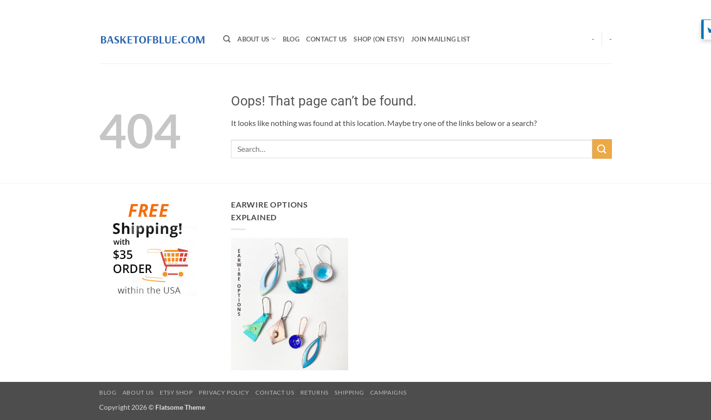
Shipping (349, 392)
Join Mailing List (440, 39)
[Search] (226, 39)
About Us (256, 38)
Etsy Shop (176, 392)
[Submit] (602, 148)
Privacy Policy (224, 392)
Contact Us (326, 39)
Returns (314, 392)
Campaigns (388, 392)
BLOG (291, 39)
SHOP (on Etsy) (379, 39)
